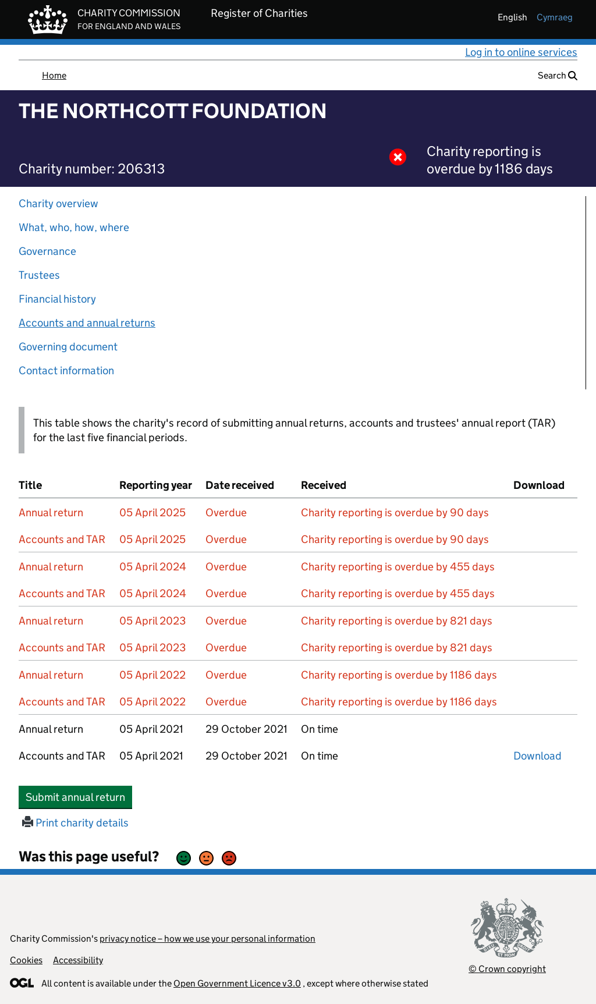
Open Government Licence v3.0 (237, 983)
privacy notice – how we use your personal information (207, 938)
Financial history (57, 299)
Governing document (68, 346)
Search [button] (557, 75)
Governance (47, 251)
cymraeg (555, 17)
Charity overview (58, 203)
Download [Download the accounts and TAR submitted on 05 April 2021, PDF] (537, 755)
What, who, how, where (74, 227)
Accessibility (78, 960)
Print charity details (75, 822)
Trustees (39, 275)
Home (54, 75)
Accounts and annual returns (87, 322)
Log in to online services (521, 52)
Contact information (66, 370)
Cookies (26, 960)
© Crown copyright (507, 968)
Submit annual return (79, 797)
